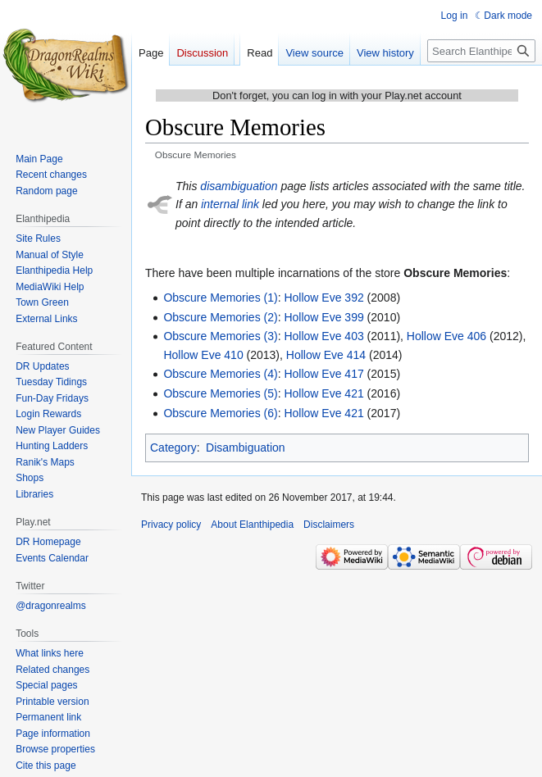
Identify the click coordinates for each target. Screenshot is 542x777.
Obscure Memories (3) (220, 336)
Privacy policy (171, 524)
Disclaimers (328, 524)
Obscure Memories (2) (220, 317)
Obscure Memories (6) (220, 413)
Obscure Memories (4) (220, 373)
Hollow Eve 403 (323, 336)
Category (173, 447)
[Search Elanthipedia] (481, 50)
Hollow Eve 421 (323, 393)
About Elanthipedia (252, 524)
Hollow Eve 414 (326, 354)
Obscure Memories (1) (220, 297)
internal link (230, 204)
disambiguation (238, 186)
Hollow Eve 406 (446, 336)
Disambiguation (245, 447)
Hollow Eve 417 (323, 373)
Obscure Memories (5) (220, 393)
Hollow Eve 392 (323, 297)
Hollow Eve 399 (323, 317)
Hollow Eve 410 (203, 354)
